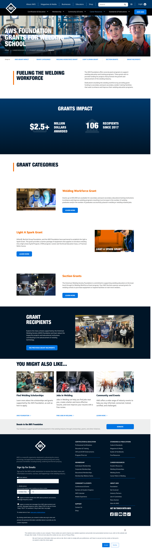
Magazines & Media (49, 4)
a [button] (47, 12)
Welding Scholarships (117, 469)
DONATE (120, 427)
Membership (56, 12)
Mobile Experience (81, 496)
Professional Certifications (83, 445)
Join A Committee (116, 496)
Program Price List (81, 455)
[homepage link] (45, 445)
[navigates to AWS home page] (11, 8)
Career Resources (96, 12)
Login (140, 4)
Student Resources (116, 466)
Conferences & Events (82, 486)
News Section (114, 500)
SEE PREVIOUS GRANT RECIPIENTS (42, 348)
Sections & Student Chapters (84, 490)
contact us (133, 4)
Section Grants (112, 59)
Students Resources (37, 50)
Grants (51, 50)
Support (78, 504)
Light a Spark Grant (90, 59)
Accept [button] (106, 545)
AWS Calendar (79, 493)
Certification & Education (36, 12)
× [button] (125, 530)
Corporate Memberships (83, 469)
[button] (125, 4)
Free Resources (115, 455)
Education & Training (82, 448)
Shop (91, 4)
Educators (80, 4)
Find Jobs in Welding (64, 415)
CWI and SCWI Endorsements (84, 452)
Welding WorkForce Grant (67, 59)
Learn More (70, 210)
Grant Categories (43, 59)
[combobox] (110, 4)
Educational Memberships (83, 472)
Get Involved (114, 490)
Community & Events (75, 12)
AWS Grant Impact (22, 59)
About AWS (31, 4)
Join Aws (140, 12)
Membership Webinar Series (84, 476)
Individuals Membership (83, 466)
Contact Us (78, 507)
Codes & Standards (116, 445)
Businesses (66, 4)
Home (7, 50)
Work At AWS (114, 503)
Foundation (114, 486)
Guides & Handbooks (117, 452)
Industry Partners (115, 493)
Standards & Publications (118, 12)
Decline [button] (115, 545)
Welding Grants (115, 472)
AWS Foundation (23, 415)
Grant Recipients (133, 59)
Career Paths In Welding (118, 476)
